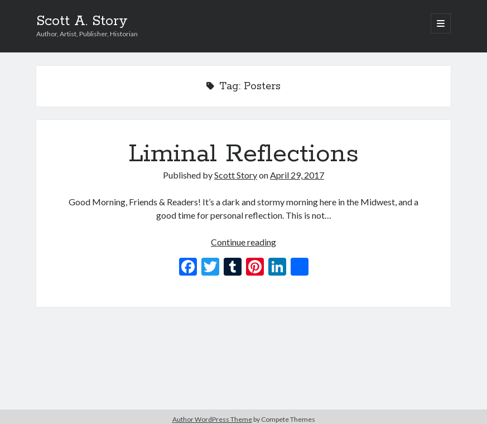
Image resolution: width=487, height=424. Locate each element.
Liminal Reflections (243, 154)
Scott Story (235, 175)
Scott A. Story (82, 21)
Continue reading (243, 242)
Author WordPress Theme (212, 419)
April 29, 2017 (297, 175)
